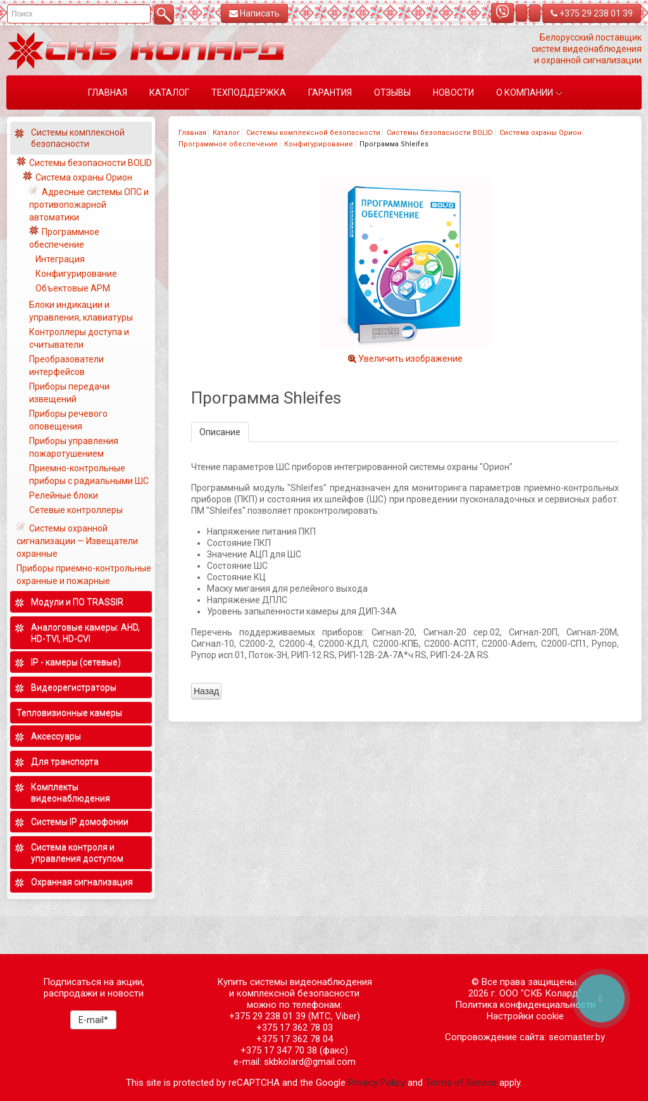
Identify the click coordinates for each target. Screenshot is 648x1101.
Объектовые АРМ (72, 288)
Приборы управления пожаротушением (73, 447)
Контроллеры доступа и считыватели (79, 338)
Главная (192, 133)
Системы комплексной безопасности (313, 133)
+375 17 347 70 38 (278, 1050)
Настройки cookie (525, 1016)
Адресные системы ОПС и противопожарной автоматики (89, 204)
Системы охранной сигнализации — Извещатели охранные (77, 541)
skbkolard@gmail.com (310, 1061)
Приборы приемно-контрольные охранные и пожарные (83, 574)
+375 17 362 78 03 (294, 1027)
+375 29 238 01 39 (592, 13)
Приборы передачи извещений (69, 392)
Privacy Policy (376, 1082)
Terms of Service (461, 1082)
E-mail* (93, 1020)
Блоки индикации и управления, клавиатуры (81, 311)
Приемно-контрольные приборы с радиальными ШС (89, 474)
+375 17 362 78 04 (294, 1039)
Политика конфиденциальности (525, 1004)
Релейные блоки (63, 495)
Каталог (226, 133)
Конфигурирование (318, 144)
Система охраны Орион (540, 133)
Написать (254, 13)
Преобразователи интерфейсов (66, 365)
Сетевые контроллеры (76, 510)
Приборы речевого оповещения (68, 420)
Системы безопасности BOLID (440, 133)
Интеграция (60, 259)
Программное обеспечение (228, 144)
